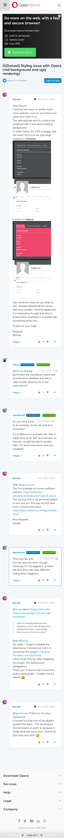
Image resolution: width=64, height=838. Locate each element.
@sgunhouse (26, 479)
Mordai (17, 93)
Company (10, 803)
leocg (16, 358)
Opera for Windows (17, 74)
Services (9, 778)
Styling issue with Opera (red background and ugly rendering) (32, 607)
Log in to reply (53, 75)
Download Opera (22, 46)
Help (6, 786)
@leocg (17, 603)
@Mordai (18, 365)
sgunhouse (19, 409)
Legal (7, 795)
